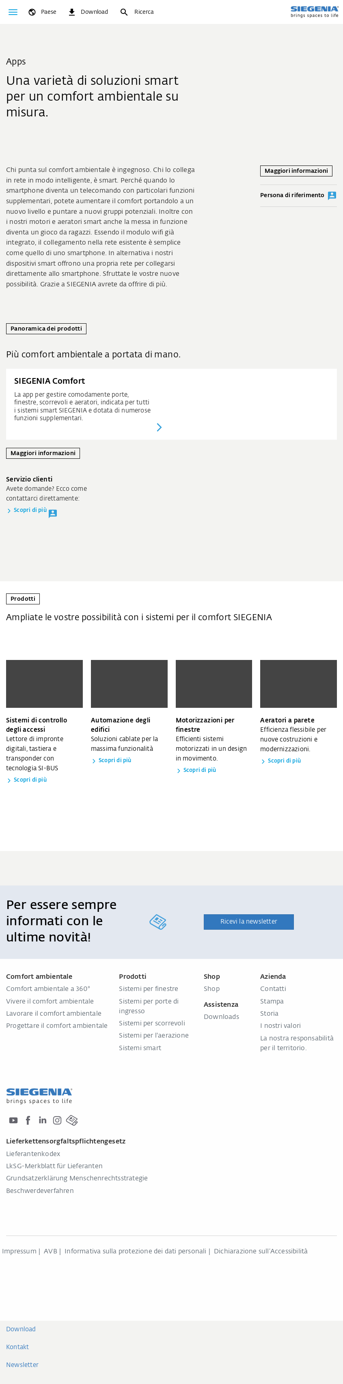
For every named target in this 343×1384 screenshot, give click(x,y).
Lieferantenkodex (33, 1154)
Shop (212, 989)
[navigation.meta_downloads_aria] (88, 12)
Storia (269, 1014)
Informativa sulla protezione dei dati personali (135, 1252)
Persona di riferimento (298, 196)
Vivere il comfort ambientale (50, 1002)
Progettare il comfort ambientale (57, 1026)
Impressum (19, 1252)
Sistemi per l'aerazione (154, 1036)
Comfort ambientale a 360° (48, 989)
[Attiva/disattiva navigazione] (13, 12)
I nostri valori (280, 1026)
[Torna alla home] (314, 11)
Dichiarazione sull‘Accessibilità (261, 1252)
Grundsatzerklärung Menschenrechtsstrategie (77, 1179)
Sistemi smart (140, 1048)
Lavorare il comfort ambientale (53, 1014)
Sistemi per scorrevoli (152, 1024)
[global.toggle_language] (42, 12)
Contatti (273, 989)
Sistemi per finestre (148, 989)
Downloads (221, 1017)
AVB (50, 1252)
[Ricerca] (136, 12)
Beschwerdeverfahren (40, 1191)
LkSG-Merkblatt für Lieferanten (54, 1166)
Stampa (272, 1002)
